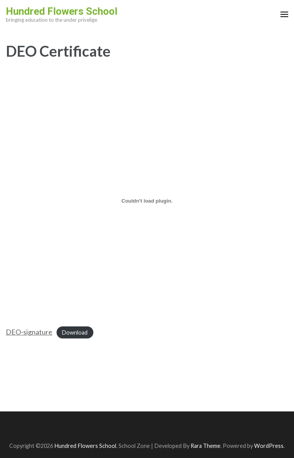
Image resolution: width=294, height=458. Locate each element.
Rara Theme (205, 445)
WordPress (269, 445)
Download (75, 332)
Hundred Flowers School (61, 11)
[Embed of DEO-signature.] (147, 200)
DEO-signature (29, 332)
